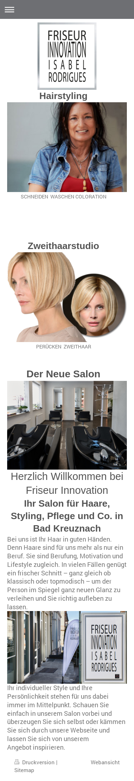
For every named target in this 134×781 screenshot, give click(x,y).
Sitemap (24, 770)
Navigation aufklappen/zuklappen (67, 9)
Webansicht (105, 762)
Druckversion (35, 762)
